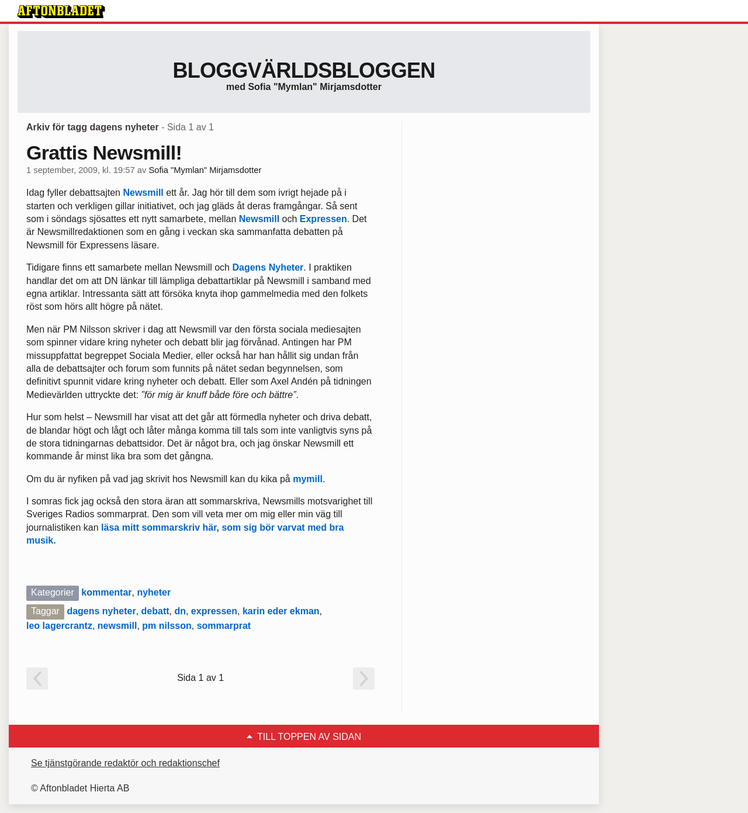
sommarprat (224, 626)
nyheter (154, 592)
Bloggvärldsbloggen (303, 70)
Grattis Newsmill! (104, 152)
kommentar (106, 592)
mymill (308, 479)
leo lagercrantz (59, 626)
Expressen (323, 219)
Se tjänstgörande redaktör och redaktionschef (125, 763)
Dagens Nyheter (267, 267)
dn (180, 611)
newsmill (117, 626)
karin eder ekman (281, 611)
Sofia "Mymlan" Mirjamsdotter (204, 170)
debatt (155, 611)
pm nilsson (166, 626)
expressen (214, 611)
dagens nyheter (101, 611)
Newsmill (143, 193)
